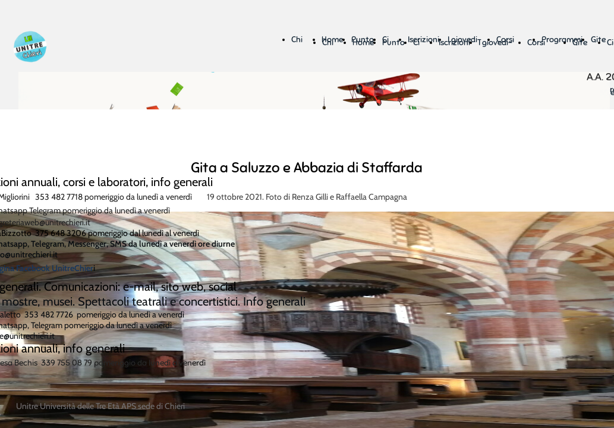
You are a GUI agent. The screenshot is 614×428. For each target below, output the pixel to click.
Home (363, 42)
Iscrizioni (454, 42)
